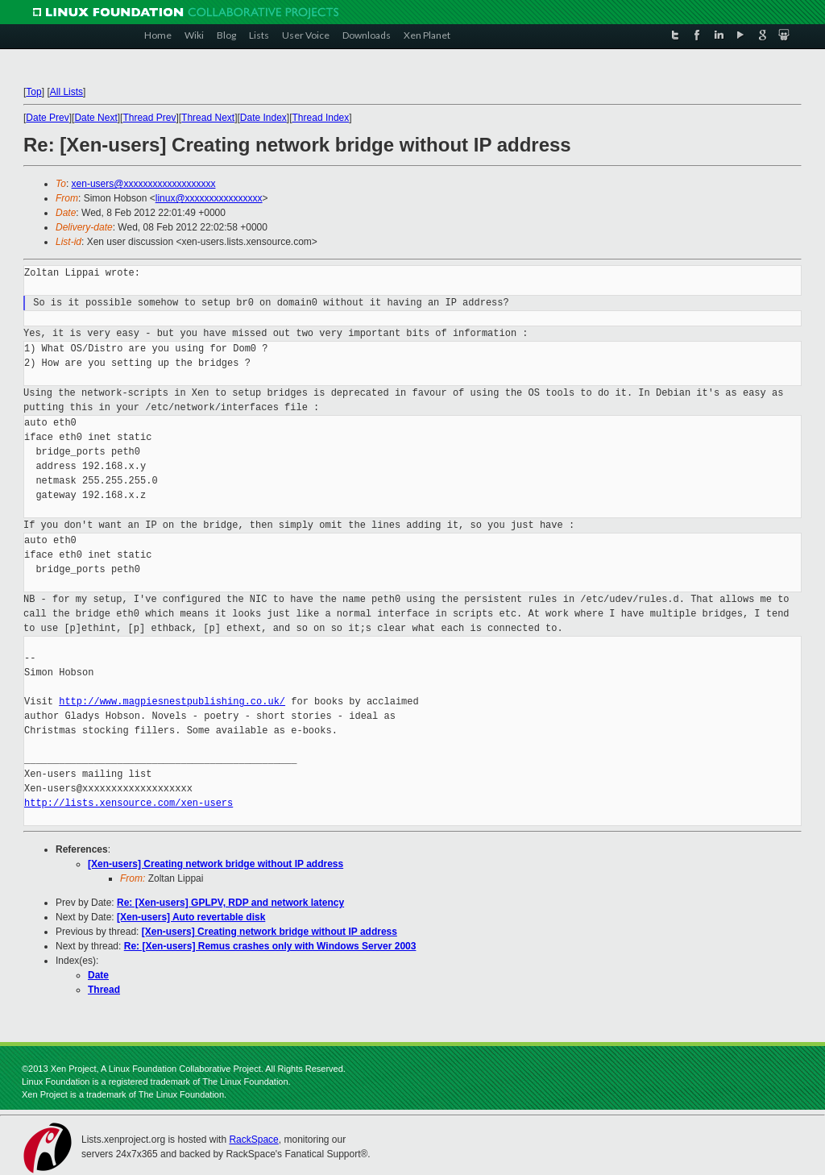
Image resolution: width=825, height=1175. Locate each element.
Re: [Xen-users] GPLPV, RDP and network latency (230, 902)
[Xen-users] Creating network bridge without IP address (215, 864)
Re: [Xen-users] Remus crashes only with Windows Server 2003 (270, 946)
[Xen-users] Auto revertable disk (191, 917)
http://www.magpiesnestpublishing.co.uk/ (172, 701)
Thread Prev (149, 117)
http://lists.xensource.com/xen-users (128, 803)
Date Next (95, 117)
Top (33, 92)
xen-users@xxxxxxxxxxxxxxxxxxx (144, 183)
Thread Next (207, 117)
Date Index (263, 117)
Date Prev (47, 117)
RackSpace (253, 1139)
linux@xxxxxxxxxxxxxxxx (209, 198)
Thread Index (321, 117)
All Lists (66, 92)
